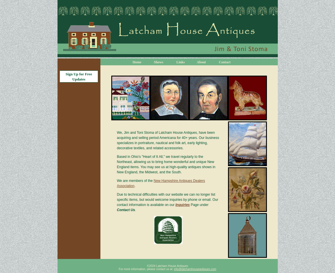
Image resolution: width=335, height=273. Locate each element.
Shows (158, 62)
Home (137, 62)
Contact (225, 62)
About (201, 62)
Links (180, 62)
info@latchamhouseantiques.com (195, 269)
